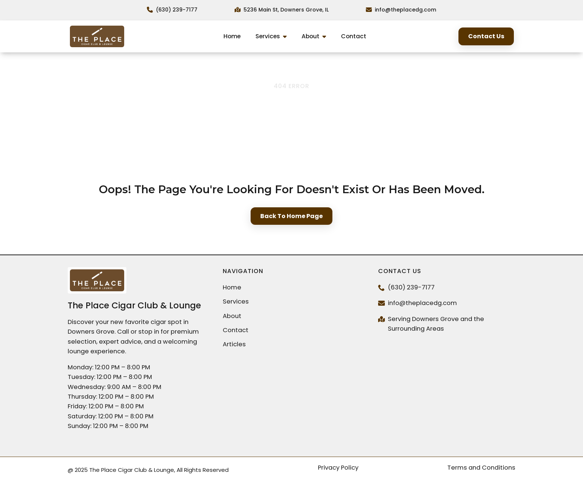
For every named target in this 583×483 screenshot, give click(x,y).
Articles (234, 344)
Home (232, 36)
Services (267, 36)
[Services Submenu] (287, 36)
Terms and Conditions (481, 467)
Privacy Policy (338, 467)
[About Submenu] (326, 36)
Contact (353, 36)
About (310, 36)
